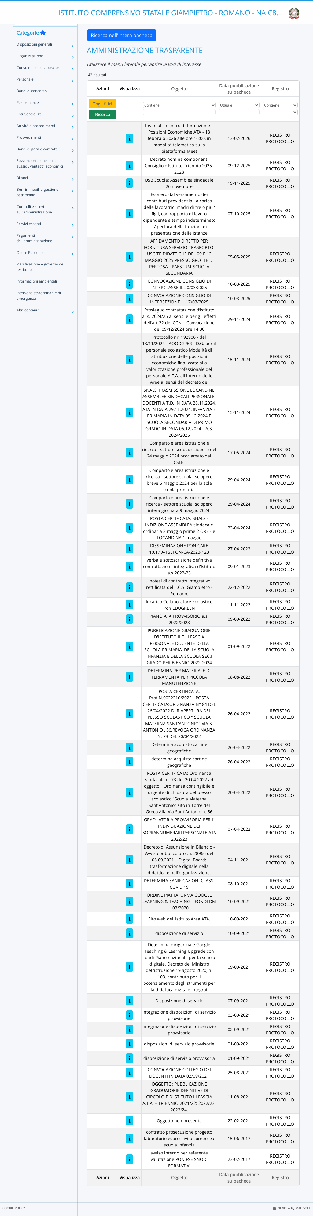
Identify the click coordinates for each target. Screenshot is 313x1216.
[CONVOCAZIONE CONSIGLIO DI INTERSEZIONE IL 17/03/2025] (129, 298)
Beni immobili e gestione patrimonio (37, 202)
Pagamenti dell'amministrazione (34, 248)
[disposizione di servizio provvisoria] (129, 1058)
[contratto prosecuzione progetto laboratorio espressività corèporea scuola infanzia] (129, 1138)
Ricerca (102, 114)
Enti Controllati (29, 124)
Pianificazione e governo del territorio (40, 277)
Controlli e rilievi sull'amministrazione (34, 219)
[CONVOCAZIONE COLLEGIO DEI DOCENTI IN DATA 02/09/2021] (129, 1072)
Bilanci (22, 188)
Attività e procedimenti (36, 136)
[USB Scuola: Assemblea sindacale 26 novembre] (129, 183)
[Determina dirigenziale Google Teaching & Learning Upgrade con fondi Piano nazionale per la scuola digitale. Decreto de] (129, 967)
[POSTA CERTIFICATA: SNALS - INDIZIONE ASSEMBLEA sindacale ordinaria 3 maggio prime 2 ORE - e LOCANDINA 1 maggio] (129, 528)
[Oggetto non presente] (129, 1120)
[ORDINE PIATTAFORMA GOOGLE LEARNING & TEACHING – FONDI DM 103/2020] (129, 901)
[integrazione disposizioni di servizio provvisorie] (129, 1015)
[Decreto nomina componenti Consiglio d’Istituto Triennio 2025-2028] (129, 165)
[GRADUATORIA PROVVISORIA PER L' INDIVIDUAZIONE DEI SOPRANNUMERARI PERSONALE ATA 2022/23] (129, 829)
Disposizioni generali (34, 54)
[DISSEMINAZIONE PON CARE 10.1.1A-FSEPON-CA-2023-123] (129, 548)
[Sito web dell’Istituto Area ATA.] (129, 919)
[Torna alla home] (43, 43)
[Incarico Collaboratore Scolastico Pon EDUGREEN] (129, 604)
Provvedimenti (29, 147)
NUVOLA (281, 1208)
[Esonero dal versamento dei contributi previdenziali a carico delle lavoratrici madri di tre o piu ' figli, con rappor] (129, 213)
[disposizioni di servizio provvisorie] (129, 1043)
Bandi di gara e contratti (37, 159)
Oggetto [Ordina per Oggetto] (179, 89)
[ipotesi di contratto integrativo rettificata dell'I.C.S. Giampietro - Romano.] (129, 587)
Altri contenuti (28, 320)
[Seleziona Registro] (280, 112)
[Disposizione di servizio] (129, 1000)
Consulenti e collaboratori (38, 78)
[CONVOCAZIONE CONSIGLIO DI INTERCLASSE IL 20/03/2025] (129, 284)
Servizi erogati (29, 234)
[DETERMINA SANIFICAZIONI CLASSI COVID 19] (129, 883)
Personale (25, 89)
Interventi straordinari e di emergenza (39, 306)
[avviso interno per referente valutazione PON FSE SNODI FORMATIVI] (129, 1159)
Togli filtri (102, 104)
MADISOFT (303, 1208)
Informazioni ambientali (37, 291)
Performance (28, 112)
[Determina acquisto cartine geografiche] (129, 747)
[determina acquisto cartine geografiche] (129, 761)
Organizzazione (30, 66)
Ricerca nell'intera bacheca (122, 35)
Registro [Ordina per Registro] (280, 89)
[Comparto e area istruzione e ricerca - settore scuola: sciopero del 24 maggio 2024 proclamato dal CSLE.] (129, 452)
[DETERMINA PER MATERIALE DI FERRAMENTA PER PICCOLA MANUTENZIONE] (129, 677)
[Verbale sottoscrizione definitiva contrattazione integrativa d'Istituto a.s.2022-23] (129, 566)
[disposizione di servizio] (129, 933)
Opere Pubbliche (31, 262)
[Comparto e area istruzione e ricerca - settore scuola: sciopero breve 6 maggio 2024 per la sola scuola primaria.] (129, 479)
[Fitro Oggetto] (179, 112)
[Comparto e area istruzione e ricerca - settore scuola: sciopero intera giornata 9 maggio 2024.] (129, 504)
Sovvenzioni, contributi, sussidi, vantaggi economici (40, 173)
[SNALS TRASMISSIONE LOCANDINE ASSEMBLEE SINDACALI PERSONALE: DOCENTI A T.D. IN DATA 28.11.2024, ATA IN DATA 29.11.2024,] (129, 412)
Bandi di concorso (32, 101)
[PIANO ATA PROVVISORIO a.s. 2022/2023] (129, 619)
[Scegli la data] (239, 112)
